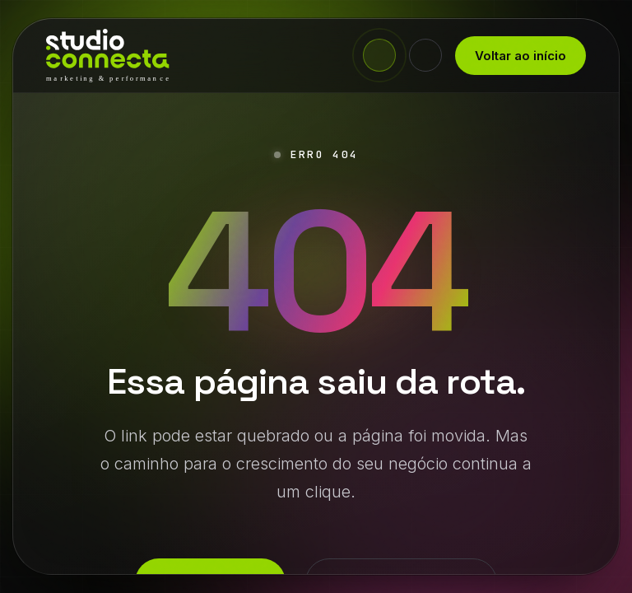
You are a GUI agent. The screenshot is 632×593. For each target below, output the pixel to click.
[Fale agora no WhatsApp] (379, 55)
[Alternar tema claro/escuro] (425, 55)
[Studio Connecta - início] (108, 55)
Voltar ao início (520, 55)
